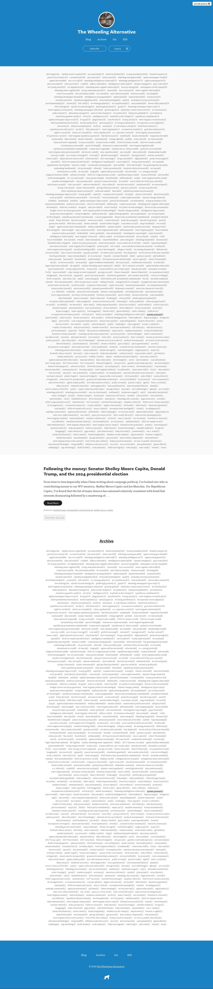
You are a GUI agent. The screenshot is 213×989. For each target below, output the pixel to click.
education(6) (131, 171)
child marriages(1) (116, 447)
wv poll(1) (50, 304)
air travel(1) (164, 388)
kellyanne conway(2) (124, 288)
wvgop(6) (94, 171)
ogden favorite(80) (57, 80)
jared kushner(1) (80, 343)
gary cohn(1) (124, 343)
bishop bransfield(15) (138, 113)
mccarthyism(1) (112, 366)
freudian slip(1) (86, 369)
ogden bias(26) (120, 96)
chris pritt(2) (124, 298)
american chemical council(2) (149, 288)
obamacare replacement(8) (115, 145)
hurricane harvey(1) (81, 346)
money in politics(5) (148, 187)
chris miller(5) (108, 184)
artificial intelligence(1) (116, 317)
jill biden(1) (94, 411)
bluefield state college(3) (59, 242)
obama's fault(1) (108, 343)
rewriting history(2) (134, 291)
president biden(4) (159, 216)
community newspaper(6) (99, 164)
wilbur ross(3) (105, 236)
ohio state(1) (163, 369)
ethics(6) (97, 168)
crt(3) (162, 236)
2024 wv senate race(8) (150, 142)
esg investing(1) (68, 447)
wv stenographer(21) (100, 103)
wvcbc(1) (112, 418)
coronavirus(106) (77, 77)
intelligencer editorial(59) (120, 83)
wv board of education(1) (157, 340)
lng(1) (54, 320)
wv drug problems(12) (125, 122)
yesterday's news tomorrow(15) (135, 109)
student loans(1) (59, 307)
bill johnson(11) (93, 129)
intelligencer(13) (100, 116)
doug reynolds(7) (125, 158)
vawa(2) (49, 281)
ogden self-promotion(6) (112, 171)
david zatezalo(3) (93, 239)
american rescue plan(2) (88, 291)
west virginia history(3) (107, 229)
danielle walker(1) (145, 427)
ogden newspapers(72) (155, 80)
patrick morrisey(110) (57, 77)
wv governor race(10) (56, 135)
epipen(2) (78, 275)
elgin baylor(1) (162, 411)
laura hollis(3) (161, 229)
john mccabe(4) (95, 207)
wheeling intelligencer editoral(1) (129, 314)
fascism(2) (68, 259)
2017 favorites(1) (70, 362)
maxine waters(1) (59, 427)
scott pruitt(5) (56, 197)
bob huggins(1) (94, 311)
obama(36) (112, 90)
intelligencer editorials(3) (61, 236)
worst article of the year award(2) (154, 252)
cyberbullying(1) (134, 333)
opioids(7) (55, 161)
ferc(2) (146, 278)
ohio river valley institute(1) (65, 414)
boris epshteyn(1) (100, 346)
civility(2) (70, 291)
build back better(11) (147, 125)
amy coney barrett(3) (85, 229)
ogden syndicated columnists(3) (71, 226)
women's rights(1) (153, 434)
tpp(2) (80, 278)
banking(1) (120, 324)
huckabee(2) (80, 259)
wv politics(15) (120, 113)
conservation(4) (112, 220)
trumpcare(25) (153, 96)
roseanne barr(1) (69, 369)
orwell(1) (161, 398)
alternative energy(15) (79, 113)
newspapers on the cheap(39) (153, 87)
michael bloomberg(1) (111, 401)
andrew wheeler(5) (91, 184)
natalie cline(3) (114, 226)
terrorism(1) (94, 337)
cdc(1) (66, 398)
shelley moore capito (103, 510)
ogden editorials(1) (144, 411)
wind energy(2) (92, 278)
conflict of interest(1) (62, 327)
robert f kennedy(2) (157, 259)
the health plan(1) (145, 366)
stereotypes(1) (160, 424)
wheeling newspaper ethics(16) (88, 109)
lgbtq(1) (153, 388)
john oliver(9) (140, 138)
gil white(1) (159, 353)
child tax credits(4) (67, 207)
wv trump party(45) (57, 87)
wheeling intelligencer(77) (131, 80)
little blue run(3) (74, 223)
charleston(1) (78, 401)
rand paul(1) (60, 408)
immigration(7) (138, 155)
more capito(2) (139, 259)
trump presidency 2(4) (156, 200)
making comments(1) (56, 411)
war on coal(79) (75, 80)
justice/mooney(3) (107, 242)
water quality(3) (97, 233)
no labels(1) (62, 304)
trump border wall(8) (105, 142)
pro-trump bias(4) (156, 213)
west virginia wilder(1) (105, 369)
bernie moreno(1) (81, 317)
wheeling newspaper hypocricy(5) (61, 194)
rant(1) (73, 388)
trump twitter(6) (148, 174)
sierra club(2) (124, 294)
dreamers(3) (161, 239)
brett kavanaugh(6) (56, 177)
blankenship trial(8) (157, 151)
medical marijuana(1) (134, 340)
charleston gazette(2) (116, 275)
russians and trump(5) (113, 194)
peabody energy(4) (129, 220)
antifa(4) (74, 200)
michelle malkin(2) (159, 278)
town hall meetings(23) (109, 100)
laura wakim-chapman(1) (131, 437)
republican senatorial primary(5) (138, 190)
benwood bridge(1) (88, 375)
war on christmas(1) (98, 392)
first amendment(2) (63, 281)
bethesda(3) (82, 233)
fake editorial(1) (103, 359)
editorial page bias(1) (155, 301)
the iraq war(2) (122, 262)
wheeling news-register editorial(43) (102, 87)
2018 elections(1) (95, 366)
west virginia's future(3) (86, 236)
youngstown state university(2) (155, 281)
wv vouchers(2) (95, 255)
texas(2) (107, 255)
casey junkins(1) (90, 350)
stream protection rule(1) (157, 337)
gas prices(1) (112, 437)
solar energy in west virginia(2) (82, 272)
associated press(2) (153, 291)
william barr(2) (107, 281)
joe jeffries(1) (58, 421)
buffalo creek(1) (96, 356)
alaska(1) (154, 385)
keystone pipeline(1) (158, 405)
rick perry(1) (120, 362)
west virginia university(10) (147, 132)
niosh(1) (131, 395)
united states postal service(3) (136, 226)
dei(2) (132, 255)
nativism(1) (110, 398)
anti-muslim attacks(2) (138, 275)
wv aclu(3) (161, 223)
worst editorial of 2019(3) (129, 242)
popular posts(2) (90, 252)
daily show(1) (110, 427)
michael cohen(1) (55, 375)
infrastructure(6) (77, 174)
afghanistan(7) (141, 158)
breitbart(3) (159, 246)
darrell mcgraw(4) (148, 220)
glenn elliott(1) (123, 311)
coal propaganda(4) (104, 216)
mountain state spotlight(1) (121, 408)
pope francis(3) (155, 233)
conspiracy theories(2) (97, 285)
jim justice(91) (93, 77)
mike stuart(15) (60, 113)
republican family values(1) (78, 421)
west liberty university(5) (75, 197)
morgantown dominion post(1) (65, 314)
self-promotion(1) (82, 327)
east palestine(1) (144, 444)
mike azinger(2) (83, 301)
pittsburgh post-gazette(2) (144, 298)
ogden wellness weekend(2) (101, 262)
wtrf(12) (97, 125)
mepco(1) (155, 350)
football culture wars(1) (61, 353)
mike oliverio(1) (75, 431)
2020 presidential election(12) (64, 122)
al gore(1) (72, 330)
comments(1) (160, 366)
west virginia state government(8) (64, 151)
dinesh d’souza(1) (64, 437)
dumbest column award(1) (64, 333)
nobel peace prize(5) (56, 184)
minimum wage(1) (129, 392)
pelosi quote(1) (53, 340)
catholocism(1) (126, 353)
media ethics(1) (161, 375)
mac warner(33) (126, 90)
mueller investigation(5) (63, 181)
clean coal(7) (52, 158)
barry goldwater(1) (116, 385)
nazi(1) (111, 324)
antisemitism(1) (76, 307)
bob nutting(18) (62, 106)
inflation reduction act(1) (96, 444)
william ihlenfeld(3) (97, 226)
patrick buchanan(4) (119, 200)
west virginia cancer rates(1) (105, 424)
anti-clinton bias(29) (119, 93)
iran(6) (137, 177)
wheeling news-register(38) (67, 90)
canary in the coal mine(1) (111, 375)
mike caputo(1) (78, 311)
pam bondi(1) (52, 317)
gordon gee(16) (112, 109)
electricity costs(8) (89, 151)
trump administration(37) (93, 90)
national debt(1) (87, 359)
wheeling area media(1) (76, 392)
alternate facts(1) (78, 337)
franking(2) (112, 298)
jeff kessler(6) (126, 177)
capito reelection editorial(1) (91, 388)
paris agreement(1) (140, 343)
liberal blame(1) (63, 343)
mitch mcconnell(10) (81, 132)
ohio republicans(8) (109, 151)
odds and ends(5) (102, 190)
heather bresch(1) (100, 327)
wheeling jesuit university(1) (68, 350)
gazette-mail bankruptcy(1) (140, 362)
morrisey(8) (125, 151)
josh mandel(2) (157, 294)
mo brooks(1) (139, 418)
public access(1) (119, 382)
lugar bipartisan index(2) (56, 265)
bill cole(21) (83, 103)
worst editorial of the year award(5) (146, 181)
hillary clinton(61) (98, 83)
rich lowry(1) (88, 314)
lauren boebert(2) (140, 294)
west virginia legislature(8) (141, 145)
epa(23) (125, 100)
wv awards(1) (76, 304)
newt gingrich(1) (98, 385)
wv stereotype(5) (159, 184)
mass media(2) (59, 272)
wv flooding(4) (53, 216)
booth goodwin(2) (57, 255)
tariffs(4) (52, 200)
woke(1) (155, 447)
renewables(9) (100, 138)
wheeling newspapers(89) (129, 77)
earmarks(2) (81, 262)
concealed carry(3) (129, 223)
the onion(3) (69, 239)
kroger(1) (159, 427)
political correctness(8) (150, 148)
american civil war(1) (115, 395)
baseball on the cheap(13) (121, 116)
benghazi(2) (52, 275)
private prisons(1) (155, 314)
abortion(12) (63, 125)
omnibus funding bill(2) (84, 249)
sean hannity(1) (81, 437)
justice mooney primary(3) (84, 242)
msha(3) (154, 236)
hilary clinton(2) (97, 298)
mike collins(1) (139, 311)
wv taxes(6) (155, 168)
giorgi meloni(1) (96, 437)
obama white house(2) (61, 288)
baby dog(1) (131, 447)
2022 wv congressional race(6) (101, 174)
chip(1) (109, 356)
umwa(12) (107, 125)
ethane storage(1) (108, 350)
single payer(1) (142, 350)
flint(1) (82, 330)
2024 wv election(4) (96, 203)
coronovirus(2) (52, 252)
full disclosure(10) (109, 135)
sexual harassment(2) (135, 285)
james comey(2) (81, 298)
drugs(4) (82, 207)
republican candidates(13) (147, 116)
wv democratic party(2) (111, 252)
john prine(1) (142, 395)
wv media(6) (158, 161)
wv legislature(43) (75, 87)
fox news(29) (102, 93)
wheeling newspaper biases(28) (68, 96)
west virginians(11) (111, 129)
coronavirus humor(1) (75, 405)
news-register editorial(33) (147, 90)
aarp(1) (86, 324)
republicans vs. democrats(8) (125, 148)
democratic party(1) (109, 320)
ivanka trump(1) (84, 395)
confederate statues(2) (141, 262)
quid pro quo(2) (144, 255)
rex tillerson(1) (52, 337)
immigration (73, 510)
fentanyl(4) (63, 200)
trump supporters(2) (75, 268)
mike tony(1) (65, 317)
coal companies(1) (160, 379)
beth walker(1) (135, 317)
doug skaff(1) (77, 444)
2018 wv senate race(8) (127, 142)
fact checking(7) (107, 158)
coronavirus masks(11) (131, 129)
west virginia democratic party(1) (68, 440)
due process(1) (62, 324)
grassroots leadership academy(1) (102, 379)
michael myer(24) (63, 100)
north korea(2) (78, 285)
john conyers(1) (91, 353)
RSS (126, 39)
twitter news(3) (91, 223)
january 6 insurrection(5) (105, 181)
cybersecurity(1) (77, 366)
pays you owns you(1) (101, 414)
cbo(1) (153, 369)
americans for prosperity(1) (72, 379)
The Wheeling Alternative (110, 966)
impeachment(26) (137, 96)
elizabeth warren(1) (80, 385)
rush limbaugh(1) (125, 350)
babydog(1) (122, 301)
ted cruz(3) (115, 246)
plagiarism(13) (99, 119)
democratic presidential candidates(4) (132, 216)
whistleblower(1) (79, 398)
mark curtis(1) (128, 366)
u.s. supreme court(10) (123, 132)
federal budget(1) (104, 362)
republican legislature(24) (85, 100)
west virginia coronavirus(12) (152, 119)
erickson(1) (99, 395)
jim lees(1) (94, 343)
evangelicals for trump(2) (127, 281)
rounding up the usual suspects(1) (93, 333)
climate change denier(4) (153, 197)
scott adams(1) (99, 447)
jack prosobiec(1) (121, 337)
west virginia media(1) (57, 418)
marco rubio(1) (101, 408)
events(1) (113, 346)
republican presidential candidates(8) (70, 148)
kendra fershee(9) (140, 135)
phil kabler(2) (159, 255)
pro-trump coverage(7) (77, 155)
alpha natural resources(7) (72, 158)
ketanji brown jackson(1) (131, 424)
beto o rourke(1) (158, 382)
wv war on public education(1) (148, 440)
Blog (88, 39)
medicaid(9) (57, 138)
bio (115, 39)
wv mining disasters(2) (144, 249)
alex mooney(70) (54, 83)
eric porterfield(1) (128, 379)
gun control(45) (160, 83)
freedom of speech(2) (106, 294)
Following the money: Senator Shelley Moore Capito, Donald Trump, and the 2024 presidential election (106, 471)
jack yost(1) (64, 320)
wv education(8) (155, 138)
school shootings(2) (106, 249)
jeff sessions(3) (126, 229)
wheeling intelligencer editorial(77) (100, 80)
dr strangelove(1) (55, 405)
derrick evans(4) (78, 220)
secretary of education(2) (83, 294)
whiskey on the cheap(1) (118, 434)
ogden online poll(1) (76, 382)
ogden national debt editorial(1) (63, 359)
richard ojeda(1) (97, 372)
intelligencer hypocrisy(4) (152, 210)
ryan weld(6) (119, 164)
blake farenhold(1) (108, 353)
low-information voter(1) (98, 382)
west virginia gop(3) (144, 229)
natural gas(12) (106, 122)
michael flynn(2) (120, 255)
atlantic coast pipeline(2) (112, 291)
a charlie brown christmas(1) (133, 346)
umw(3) (162, 220)
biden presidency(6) (112, 168)
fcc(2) (48, 272)
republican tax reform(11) (62, 129)
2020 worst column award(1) (156, 401)
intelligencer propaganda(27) (98, 96)
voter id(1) (106, 337)
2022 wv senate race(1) (152, 421)
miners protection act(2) (104, 301)
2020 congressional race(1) (57, 401)
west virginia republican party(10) (83, 135)
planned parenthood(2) (102, 288)
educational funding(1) (58, 444)
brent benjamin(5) (110, 197)
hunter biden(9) (85, 138)
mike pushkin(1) (136, 301)
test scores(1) (55, 372)
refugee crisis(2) (124, 249)
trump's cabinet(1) (150, 324)
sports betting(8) (93, 145)
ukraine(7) (125, 155)
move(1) (154, 343)
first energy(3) (53, 229)
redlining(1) (53, 447)
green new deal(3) (57, 223)
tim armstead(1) (80, 372)
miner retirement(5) (85, 187)
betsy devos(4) (62, 220)
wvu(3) (80, 239)
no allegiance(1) (153, 408)
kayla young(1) (63, 311)
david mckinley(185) (115, 74)
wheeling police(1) (55, 392)
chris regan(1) (133, 324)
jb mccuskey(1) (110, 307)
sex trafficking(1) (140, 388)
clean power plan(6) (95, 177)
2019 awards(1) (96, 398)
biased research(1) (146, 320)
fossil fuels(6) (112, 177)
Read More (52, 503)
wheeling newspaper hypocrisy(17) (144, 106)
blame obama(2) (121, 272)
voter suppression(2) (60, 294)
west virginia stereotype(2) (59, 249)
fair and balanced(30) (85, 93)
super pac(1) (117, 330)
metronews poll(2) (82, 288)
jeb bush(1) (129, 405)
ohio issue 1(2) (69, 278)
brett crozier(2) (54, 278)
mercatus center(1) (148, 356)
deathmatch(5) (143, 184)
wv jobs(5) (123, 181)
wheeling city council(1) (128, 398)
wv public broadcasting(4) (131, 207)
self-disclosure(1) (154, 327)
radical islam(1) (98, 324)
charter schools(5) (143, 194)
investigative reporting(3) (135, 233)
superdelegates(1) (128, 320)
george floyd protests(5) (108, 187)
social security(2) (66, 262)
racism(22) (71, 103)
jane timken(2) (65, 298)
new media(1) (142, 359)
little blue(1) (141, 405)
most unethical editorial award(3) (137, 246)
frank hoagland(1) (96, 434)
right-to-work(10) (62, 132)
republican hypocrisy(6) (128, 174)
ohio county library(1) (123, 414)
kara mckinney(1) (93, 307)
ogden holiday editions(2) (157, 265)
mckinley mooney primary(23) (145, 100)
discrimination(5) (84, 181)
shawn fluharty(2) (139, 272)
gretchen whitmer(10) (154, 129)
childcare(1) (152, 311)
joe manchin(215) (96, 74)
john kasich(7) (92, 158)
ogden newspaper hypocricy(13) (63, 119)
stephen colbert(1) (132, 401)
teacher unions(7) (156, 155)
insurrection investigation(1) (148, 414)
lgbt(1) (146, 382)
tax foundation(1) (101, 421)
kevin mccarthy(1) (127, 304)
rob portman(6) (85, 168)
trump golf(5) (85, 194)
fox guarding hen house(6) (155, 164)
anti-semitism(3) (113, 233)
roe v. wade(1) (152, 431)
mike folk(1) (146, 375)
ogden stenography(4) (119, 213)
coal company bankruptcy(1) (84, 320)
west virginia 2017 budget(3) (82, 246)
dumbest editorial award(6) (135, 168)
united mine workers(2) (58, 285)
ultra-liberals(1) (69, 340)
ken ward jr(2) (65, 275)
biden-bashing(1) (108, 411)
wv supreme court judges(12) (150, 122)
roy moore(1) (81, 356)
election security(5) (126, 184)
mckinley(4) (51, 207)
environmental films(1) (137, 385)
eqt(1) (143, 392)
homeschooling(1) (126, 427)
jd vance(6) (83, 171)
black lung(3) (68, 229)
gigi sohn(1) (89, 431)
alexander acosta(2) (157, 268)
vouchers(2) (159, 262)
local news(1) (144, 379)
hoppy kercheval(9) (159, 135)
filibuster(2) (161, 249)
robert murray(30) (65, 93)
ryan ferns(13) (114, 119)
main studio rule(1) (143, 353)
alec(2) (53, 262)
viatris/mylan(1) (77, 418)
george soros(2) (105, 272)
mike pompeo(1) (76, 427)
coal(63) (84, 83)
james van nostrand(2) (94, 275)
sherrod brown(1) (57, 382)
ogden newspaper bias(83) (155, 77)
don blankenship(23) (55, 103)
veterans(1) (161, 372)
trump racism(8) (86, 142)
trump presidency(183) (137, 74)
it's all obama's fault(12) (125, 125)
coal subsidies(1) (158, 359)
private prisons (202, 3)
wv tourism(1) (117, 421)
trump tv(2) (92, 268)
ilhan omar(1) (63, 385)
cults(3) (146, 242)
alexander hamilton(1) (158, 392)
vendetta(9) (125, 135)
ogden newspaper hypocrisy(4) (94, 200)
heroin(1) (125, 388)
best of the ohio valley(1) (96, 440)
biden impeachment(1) (106, 304)
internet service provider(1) (109, 340)
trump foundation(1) (153, 330)
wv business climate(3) (124, 236)
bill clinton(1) (138, 327)
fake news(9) (70, 138)
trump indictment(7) (141, 161)
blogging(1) (60, 431)
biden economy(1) (94, 427)
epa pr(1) (67, 372)
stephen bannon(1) (133, 330)
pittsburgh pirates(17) (106, 106)
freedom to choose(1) (157, 418)
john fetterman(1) (105, 431)
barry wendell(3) (54, 239)
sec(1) (131, 359)
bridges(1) (164, 317)
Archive (102, 39)
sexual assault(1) (52, 369)
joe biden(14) (156, 113)
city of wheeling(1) (86, 340)
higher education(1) (113, 405)
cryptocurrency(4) (127, 203)
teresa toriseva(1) (143, 307)
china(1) (140, 408)
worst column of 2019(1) (56, 388)
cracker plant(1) (94, 405)
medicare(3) (102, 246)
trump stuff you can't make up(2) (114, 268)
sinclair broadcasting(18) (82, 106)
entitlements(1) (133, 421)
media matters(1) (65, 356)
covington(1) (52, 379)
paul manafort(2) (56, 268)
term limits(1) (156, 395)
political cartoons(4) (76, 203)
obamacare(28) (138, 93)
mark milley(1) (144, 304)
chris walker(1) (126, 307)
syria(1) (71, 395)
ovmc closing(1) (59, 395)
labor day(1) (89, 304)
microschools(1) (127, 444)
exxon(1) (65, 337)
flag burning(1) (151, 317)
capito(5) (97, 194)
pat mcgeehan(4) (138, 213)
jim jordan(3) (142, 236)
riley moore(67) (71, 83)
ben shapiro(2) (130, 252)
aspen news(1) (137, 434)
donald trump (59, 510)
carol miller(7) (123, 161)
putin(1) (148, 424)
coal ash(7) (94, 155)
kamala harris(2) (138, 268)
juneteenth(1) (138, 431)
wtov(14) (87, 116)
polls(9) (128, 138)
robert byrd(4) (110, 207)
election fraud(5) (161, 194)
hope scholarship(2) (77, 255)
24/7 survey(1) (93, 401)
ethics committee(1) (153, 333)
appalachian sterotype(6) (58, 164)
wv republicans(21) (120, 103)
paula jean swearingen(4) (61, 213)
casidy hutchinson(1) (61, 434)
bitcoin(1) (78, 353)
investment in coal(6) (66, 171)
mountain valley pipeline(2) (61, 301)
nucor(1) (114, 444)
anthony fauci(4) (99, 213)
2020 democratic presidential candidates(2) (121, 278)
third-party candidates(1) (98, 330)
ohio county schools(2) (71, 252)
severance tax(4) (95, 220)
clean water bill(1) (140, 369)
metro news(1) (79, 434)
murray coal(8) (57, 155)
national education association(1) (138, 372)
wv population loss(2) (159, 272)
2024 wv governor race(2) (86, 281)
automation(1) (151, 437)
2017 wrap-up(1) (53, 362)
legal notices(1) (148, 398)
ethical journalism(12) (81, 125)
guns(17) (122, 106)
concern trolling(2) (159, 275)
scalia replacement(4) (130, 197)
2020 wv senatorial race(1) (79, 408)
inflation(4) (112, 203)
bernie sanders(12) (88, 122)
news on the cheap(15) (101, 113)
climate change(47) (142, 83)
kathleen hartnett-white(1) (126, 356)
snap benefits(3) (147, 223)
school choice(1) (160, 304)
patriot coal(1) (134, 382)
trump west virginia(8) (99, 148)
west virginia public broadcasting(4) (99, 210)
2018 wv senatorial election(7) (75, 161)
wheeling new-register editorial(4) (153, 203)
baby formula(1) (122, 431)
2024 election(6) (133, 164)
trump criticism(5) (65, 187)
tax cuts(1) (85, 414)
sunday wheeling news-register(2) (97, 265)
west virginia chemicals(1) (79, 424)
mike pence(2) (54, 259)
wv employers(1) (113, 372)
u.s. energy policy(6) (148, 171)
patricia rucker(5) (129, 187)
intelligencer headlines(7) (103, 161)
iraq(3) (52, 226)
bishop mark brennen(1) (121, 440)
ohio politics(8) (139, 151)
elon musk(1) (97, 317)
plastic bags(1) (71, 375)
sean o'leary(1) (124, 418)
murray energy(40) (129, 87)
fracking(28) (152, 93)
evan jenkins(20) (138, 103)
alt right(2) (75, 265)
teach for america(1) (157, 346)
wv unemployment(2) (157, 285)
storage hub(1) (113, 388)
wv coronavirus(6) (75, 177)
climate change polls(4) (128, 210)
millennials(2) (94, 259)
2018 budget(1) (120, 359)
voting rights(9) (116, 138)
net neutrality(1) (161, 362)
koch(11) (80, 129)
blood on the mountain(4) (156, 207)
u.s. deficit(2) (58, 291)
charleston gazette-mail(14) (68, 116)
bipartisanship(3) (159, 242)
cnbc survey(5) (74, 184)
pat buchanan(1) (58, 330)
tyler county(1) (137, 337)
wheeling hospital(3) (145, 239)
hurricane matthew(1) (120, 327)
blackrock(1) (109, 311)
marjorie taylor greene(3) (63, 233)
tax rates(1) (76, 324)
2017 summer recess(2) (133, 265)
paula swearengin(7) (159, 158)
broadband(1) (124, 369)
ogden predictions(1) (77, 411)
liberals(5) (116, 190)
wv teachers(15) (159, 109)
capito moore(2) (116, 285)
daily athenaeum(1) (56, 424)
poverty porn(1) (118, 333)
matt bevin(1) (56, 398)
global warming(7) (109, 155)
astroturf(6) (163, 174)
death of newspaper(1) (58, 366)
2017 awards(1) (87, 362)
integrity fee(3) (159, 226)
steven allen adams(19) (158, 103)
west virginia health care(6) (154, 177)
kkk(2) (117, 265)
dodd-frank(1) (83, 447)
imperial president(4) (55, 203)
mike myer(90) (109, 77)
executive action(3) (58, 246)
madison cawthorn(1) (96, 418)
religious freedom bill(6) (57, 174)
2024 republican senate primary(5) (77, 190)
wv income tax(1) (126, 411)
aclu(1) (160, 320)
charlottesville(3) (110, 239)
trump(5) (129, 194)
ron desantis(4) (137, 200)
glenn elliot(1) (160, 444)
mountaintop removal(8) (72, 145)
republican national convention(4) (77, 216)
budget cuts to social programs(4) (65, 210)
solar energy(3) (127, 239)
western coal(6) (79, 164)
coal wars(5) (94, 197)
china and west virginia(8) (65, 142)
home (163, 447)
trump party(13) (129, 119)
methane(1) (114, 392)
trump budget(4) (82, 213)
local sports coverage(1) (59, 346)
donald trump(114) (158, 74)
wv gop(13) (85, 119)
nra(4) (51, 220)
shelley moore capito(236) (74, 74)
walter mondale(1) (104, 314)
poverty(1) (157, 307)
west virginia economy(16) (60, 109)
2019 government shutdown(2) (116, 259)
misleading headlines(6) (65, 168)
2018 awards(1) (132, 375)
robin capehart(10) (101, 132)
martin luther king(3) (109, 223)
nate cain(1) (144, 447)
